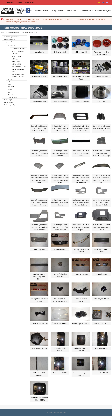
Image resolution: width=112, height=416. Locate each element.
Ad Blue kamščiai (81, 52)
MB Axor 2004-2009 (18, 77)
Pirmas (2, 32)
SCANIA (10, 89)
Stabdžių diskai (101, 101)
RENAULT (11, 87)
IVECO (10, 79)
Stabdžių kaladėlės (101, 77)
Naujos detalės (58, 11)
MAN (9, 82)
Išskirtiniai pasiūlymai (103, 11)
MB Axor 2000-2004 (18, 74)
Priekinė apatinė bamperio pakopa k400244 (39, 276)
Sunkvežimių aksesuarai (23, 11)
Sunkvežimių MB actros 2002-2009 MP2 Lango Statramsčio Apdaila (39, 128)
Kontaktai (19, 3)
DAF (9, 92)
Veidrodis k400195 (101, 373)
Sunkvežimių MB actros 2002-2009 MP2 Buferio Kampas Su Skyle (80, 202)
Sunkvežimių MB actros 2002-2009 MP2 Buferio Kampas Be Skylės (39, 227)
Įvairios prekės (86, 11)
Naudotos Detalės (42, 11)
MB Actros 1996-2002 (18, 49)
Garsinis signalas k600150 (81, 323)
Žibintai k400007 (102, 274)
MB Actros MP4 (16, 56)
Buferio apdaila (39, 249)
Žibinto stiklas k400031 (60, 323)
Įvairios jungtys (39, 52)
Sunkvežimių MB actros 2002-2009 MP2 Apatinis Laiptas (80, 227)
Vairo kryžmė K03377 (101, 323)
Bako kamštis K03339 (39, 348)
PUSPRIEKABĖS (12, 97)
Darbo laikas (29, 3)
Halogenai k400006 (81, 274)
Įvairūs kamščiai (60, 52)
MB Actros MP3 (16, 61)
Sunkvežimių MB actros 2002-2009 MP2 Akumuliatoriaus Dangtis (101, 153)
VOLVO (10, 84)
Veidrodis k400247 (101, 348)
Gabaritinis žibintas (39, 77)
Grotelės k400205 (60, 249)
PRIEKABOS (11, 95)
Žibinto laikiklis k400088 (39, 323)
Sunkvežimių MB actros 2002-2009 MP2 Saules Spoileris (60, 153)
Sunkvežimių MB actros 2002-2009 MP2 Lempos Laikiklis (101, 128)
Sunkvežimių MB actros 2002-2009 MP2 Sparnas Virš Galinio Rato (60, 128)
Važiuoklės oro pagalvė (81, 101)
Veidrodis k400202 (59, 373)
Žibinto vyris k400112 (101, 299)
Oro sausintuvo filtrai (59, 77)
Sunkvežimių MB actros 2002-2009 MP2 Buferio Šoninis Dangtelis (80, 128)
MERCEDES (18, 32)
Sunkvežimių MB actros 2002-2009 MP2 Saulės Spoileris (81, 153)
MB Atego (15, 59)
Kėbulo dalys (72, 11)
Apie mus (10, 3)
